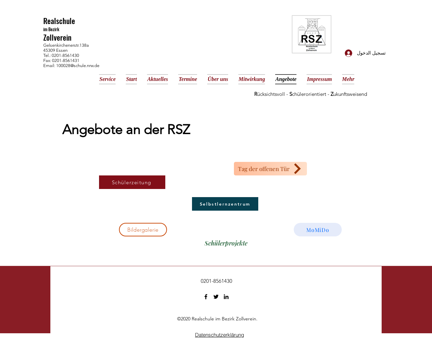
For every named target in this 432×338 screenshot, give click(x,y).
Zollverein (57, 37)
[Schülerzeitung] (132, 182)
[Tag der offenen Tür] (270, 168)
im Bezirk (51, 29)
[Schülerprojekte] (226, 243)
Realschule (59, 20)
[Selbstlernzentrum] (225, 204)
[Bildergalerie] (143, 229)
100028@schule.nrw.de (77, 65)
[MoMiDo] (318, 229)
